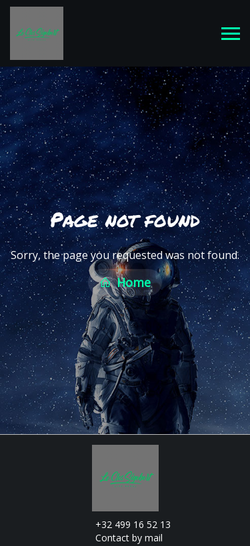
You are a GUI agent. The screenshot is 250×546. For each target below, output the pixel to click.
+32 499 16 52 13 (125, 523)
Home (125, 282)
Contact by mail (121, 536)
